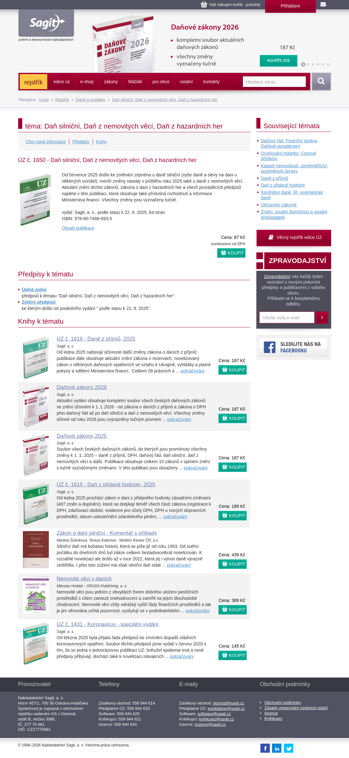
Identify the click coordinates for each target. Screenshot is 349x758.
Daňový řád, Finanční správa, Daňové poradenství (289, 143)
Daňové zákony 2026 (192, 18)
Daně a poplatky (90, 99)
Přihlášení (290, 5)
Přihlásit (322, 317)
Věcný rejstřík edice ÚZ (299, 237)
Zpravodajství (277, 276)
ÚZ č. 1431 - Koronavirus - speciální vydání (108, 624)
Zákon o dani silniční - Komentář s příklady (107, 533)
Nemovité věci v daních (84, 579)
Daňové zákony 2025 (82, 436)
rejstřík (33, 82)
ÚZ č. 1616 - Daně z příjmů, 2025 (96, 339)
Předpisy (80, 141)
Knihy (101, 141)
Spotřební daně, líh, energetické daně (292, 195)
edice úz (62, 81)
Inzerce (271, 713)
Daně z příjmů (274, 178)
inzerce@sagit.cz (210, 724)
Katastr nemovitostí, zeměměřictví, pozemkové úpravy (294, 168)
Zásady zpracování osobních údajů (296, 707)
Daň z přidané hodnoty (283, 185)
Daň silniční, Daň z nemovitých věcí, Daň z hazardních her (165, 99)
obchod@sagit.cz (228, 703)
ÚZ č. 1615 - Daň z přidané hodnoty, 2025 (106, 485)
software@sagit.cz (214, 713)
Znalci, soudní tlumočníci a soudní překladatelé (294, 214)
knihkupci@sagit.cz (216, 719)
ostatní (186, 81)
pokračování (192, 370)
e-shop (87, 81)
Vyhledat (320, 81)
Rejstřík (62, 99)
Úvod (44, 99)
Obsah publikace (78, 227)
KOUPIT (236, 252)
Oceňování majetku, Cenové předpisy (288, 156)
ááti (135, 81)
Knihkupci (273, 718)
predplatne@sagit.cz (226, 708)
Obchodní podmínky (282, 702)
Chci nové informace (46, 141)
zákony (111, 81)
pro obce (160, 81)
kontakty (211, 81)
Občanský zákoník (279, 204)
